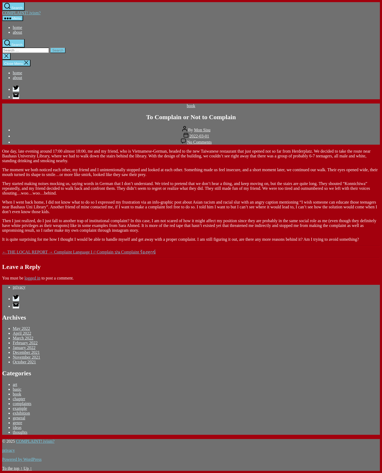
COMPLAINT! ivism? (21, 13)
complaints (22, 403)
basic (17, 389)
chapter (19, 399)
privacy (19, 287)
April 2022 (22, 333)
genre (17, 422)
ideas (17, 427)
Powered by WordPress (22, 459)
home (17, 27)
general (19, 418)
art (15, 384)
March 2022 (23, 338)
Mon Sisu (202, 130)
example (20, 408)
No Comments (199, 142)
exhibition (21, 413)
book (191, 106)
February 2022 (25, 343)
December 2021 (26, 352)
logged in (32, 278)
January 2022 (24, 347)
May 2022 (21, 328)
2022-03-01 (199, 136)
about (17, 32)
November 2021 (26, 357)
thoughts (20, 432)
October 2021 (24, 362)
